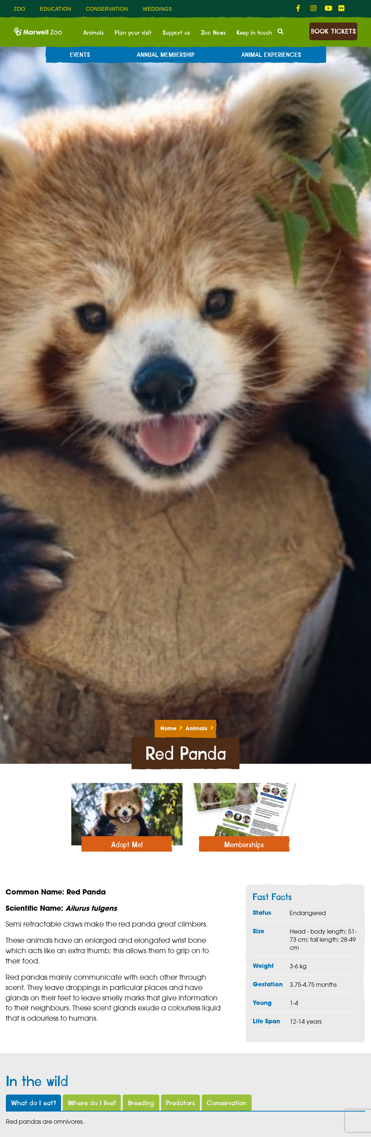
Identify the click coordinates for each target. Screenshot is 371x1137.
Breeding (141, 1103)
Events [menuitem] (80, 55)
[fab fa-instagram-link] (313, 8)
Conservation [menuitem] (107, 9)
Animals (196, 728)
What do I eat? (33, 1103)
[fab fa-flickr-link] (341, 8)
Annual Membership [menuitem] (166, 55)
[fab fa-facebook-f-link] (299, 8)
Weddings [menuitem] (157, 9)
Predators (180, 1103)
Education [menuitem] (55, 9)
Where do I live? (92, 1103)
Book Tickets (333, 31)
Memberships (244, 845)
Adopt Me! (127, 845)
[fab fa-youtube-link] (327, 8)
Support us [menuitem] (176, 33)
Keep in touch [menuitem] (254, 33)
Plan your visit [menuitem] (133, 33)
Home (168, 728)
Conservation (226, 1103)
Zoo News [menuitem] (213, 33)
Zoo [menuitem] (19, 9)
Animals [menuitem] (93, 33)
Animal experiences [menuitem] (271, 55)
